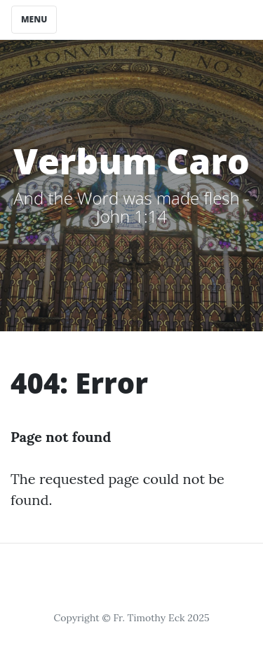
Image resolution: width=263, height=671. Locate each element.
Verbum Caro (131, 161)
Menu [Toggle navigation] (34, 19)
